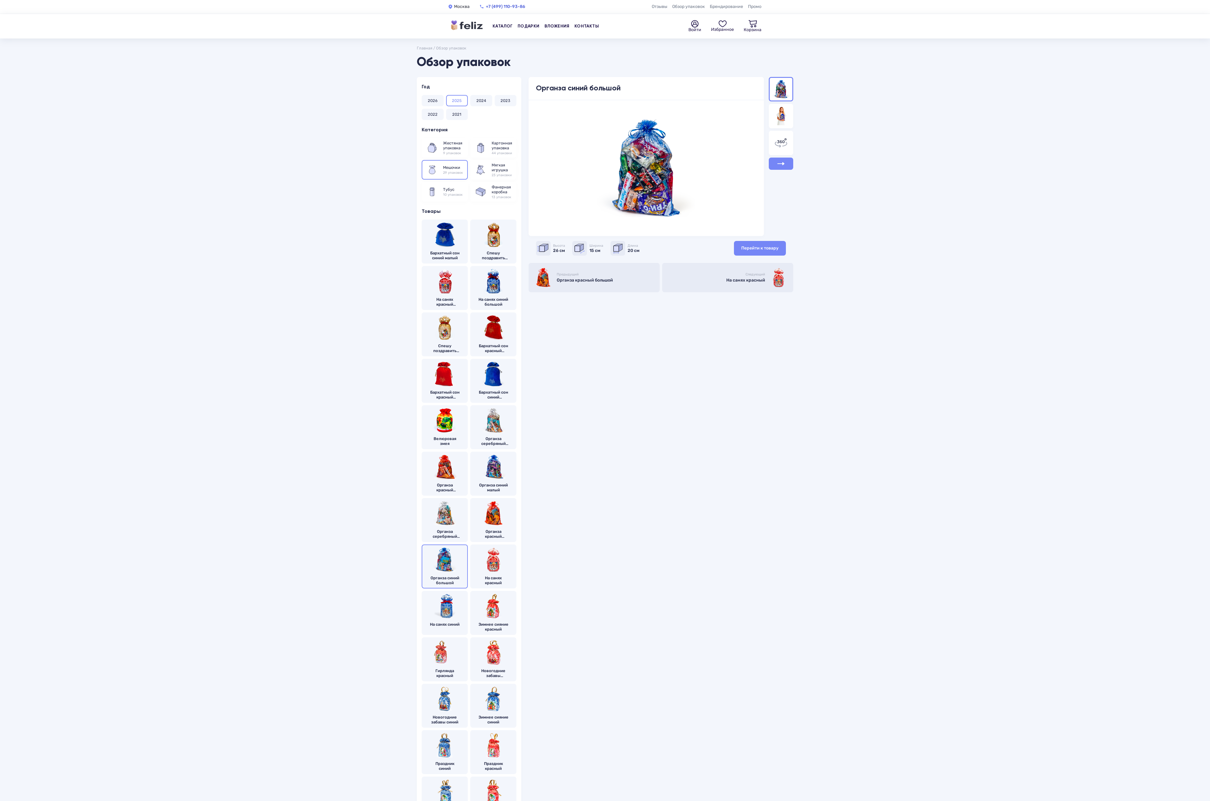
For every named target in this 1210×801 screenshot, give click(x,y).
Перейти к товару (760, 248)
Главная (424, 48)
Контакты (586, 26)
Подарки (529, 26)
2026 (433, 100)
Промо (754, 6)
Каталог (503, 26)
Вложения (557, 26)
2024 (481, 100)
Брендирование (726, 6)
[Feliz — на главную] (467, 26)
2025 (457, 100)
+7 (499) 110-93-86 (505, 6)
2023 (505, 100)
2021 (456, 114)
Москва (462, 6)
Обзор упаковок (688, 6)
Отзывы (659, 6)
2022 (433, 114)
